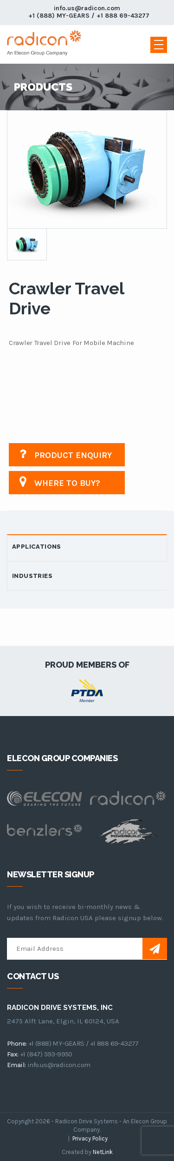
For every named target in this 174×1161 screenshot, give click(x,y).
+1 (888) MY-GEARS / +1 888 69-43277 (88, 16)
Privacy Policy (90, 1138)
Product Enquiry (65, 454)
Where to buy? (59, 482)
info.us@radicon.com (87, 8)
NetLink (103, 1151)
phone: (16, 1043)
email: (16, 1065)
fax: (13, 1054)
